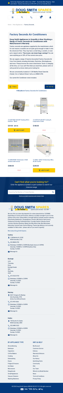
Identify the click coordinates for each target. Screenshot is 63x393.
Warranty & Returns (38, 353)
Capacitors (11, 351)
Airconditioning (12, 346)
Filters (13, 87)
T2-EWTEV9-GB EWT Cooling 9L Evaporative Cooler (42, 120)
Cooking (10, 356)
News (34, 373)
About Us (35, 356)
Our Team (36, 368)
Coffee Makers (12, 353)
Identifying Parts (38, 361)
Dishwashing (11, 358)
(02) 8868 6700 (14, 242)
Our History (36, 358)
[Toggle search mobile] (22, 17)
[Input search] (29, 192)
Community (36, 363)
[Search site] (53, 192)
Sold (44, 130)
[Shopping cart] (41, 17)
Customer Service (38, 348)
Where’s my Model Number (40, 371)
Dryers (10, 361)
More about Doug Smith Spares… (17, 231)
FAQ (34, 366)
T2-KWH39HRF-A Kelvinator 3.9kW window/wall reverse (18, 160)
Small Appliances (13, 373)
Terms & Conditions (38, 376)
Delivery (35, 351)
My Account (36, 346)
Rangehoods (11, 371)
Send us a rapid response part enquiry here (31, 196)
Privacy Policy (37, 378)
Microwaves (11, 368)
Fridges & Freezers (13, 363)
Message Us (13, 251)
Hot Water (11, 366)
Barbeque (11, 348)
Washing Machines (13, 378)
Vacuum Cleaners (13, 376)
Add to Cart (19, 130)
